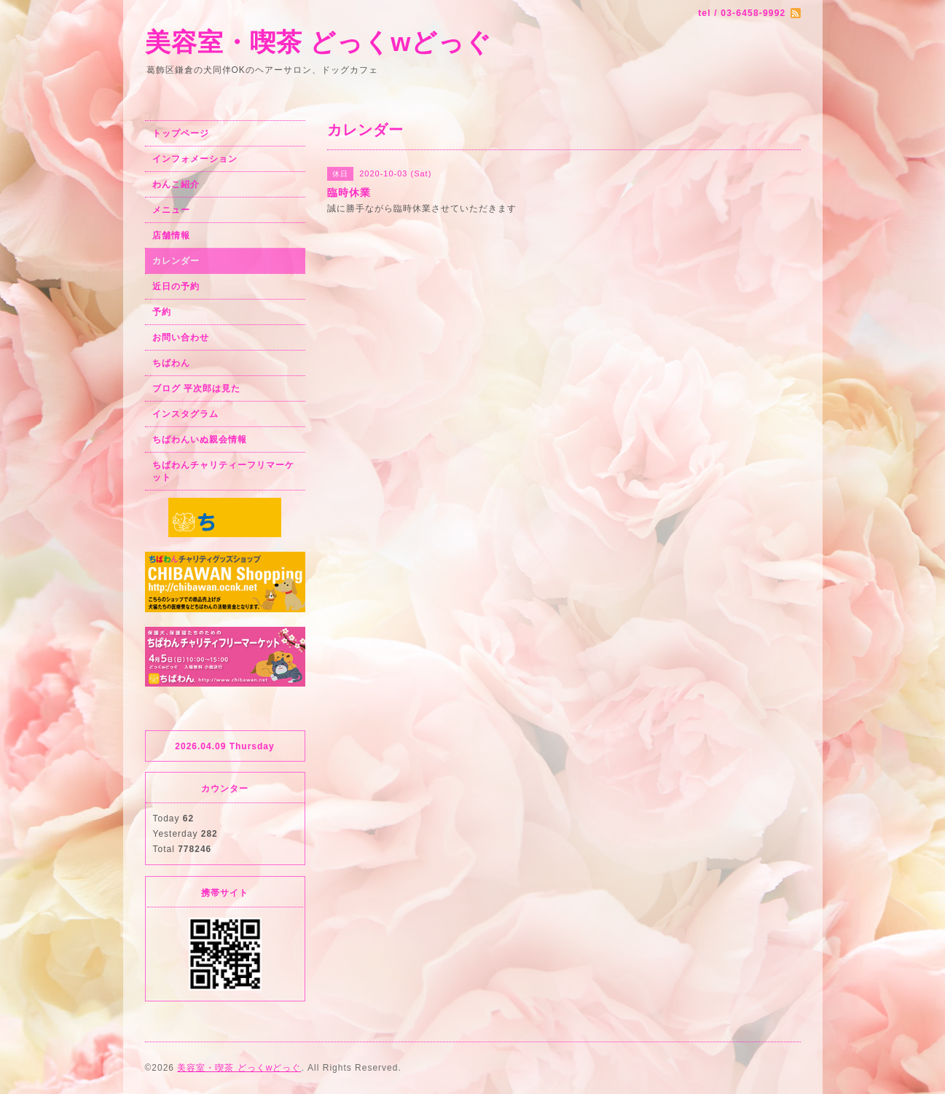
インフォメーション (195, 159)
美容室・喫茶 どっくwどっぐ (319, 42)
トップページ (180, 133)
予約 (161, 312)
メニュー (171, 210)
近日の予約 (176, 286)
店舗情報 (171, 235)
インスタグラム (185, 414)
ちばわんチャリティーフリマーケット (223, 471)
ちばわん (171, 363)
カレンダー (176, 261)
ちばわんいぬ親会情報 (199, 439)
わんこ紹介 (176, 184)
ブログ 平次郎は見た (196, 388)
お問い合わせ (180, 337)
